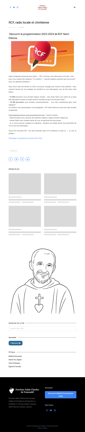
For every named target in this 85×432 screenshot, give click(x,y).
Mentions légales (42, 428)
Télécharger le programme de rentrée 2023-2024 (25, 138)
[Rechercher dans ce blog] (42, 328)
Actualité (13, 151)
